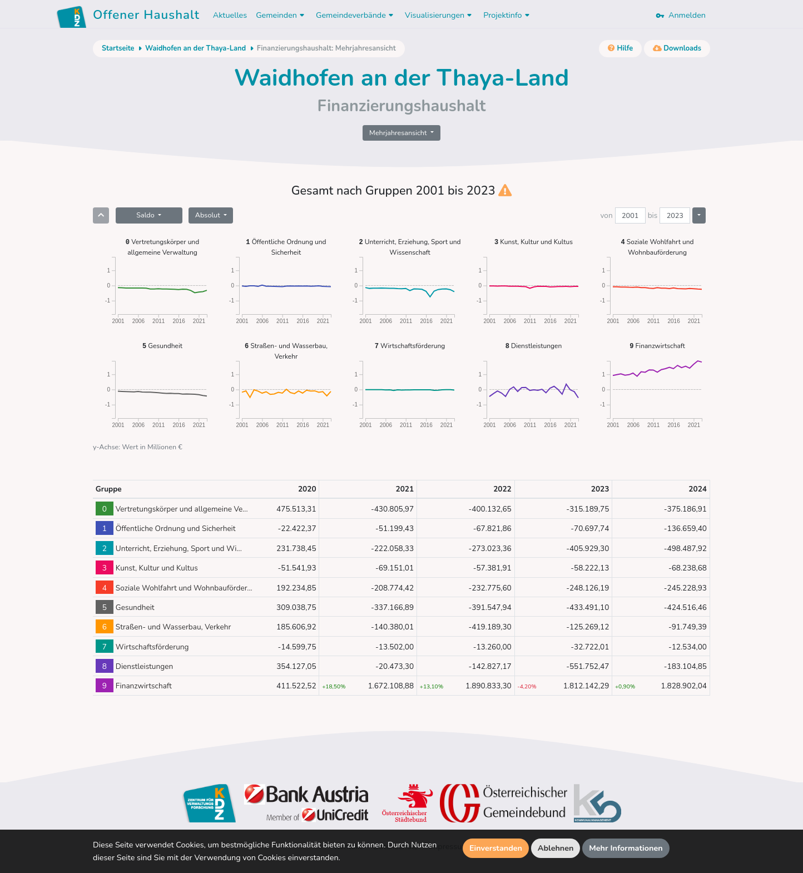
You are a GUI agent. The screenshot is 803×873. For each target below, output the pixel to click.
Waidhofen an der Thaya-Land (195, 48)
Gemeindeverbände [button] (356, 15)
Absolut (208, 215)
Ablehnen (556, 848)
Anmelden (681, 15)
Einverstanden (495, 848)
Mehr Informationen (626, 848)
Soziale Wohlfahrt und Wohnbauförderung (657, 246)
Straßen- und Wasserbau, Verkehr (286, 350)
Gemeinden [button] (281, 15)
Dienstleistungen (533, 345)
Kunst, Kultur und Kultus (533, 241)
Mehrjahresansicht (399, 132)
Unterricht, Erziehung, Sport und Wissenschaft (409, 246)
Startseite (118, 48)
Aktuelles (230, 15)
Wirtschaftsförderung (410, 345)
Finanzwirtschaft (657, 345)
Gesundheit (162, 345)
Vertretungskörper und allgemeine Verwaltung (162, 246)
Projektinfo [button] (507, 15)
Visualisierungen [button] (439, 15)
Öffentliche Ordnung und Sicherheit (286, 246)
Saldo (146, 215)
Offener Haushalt (146, 17)
